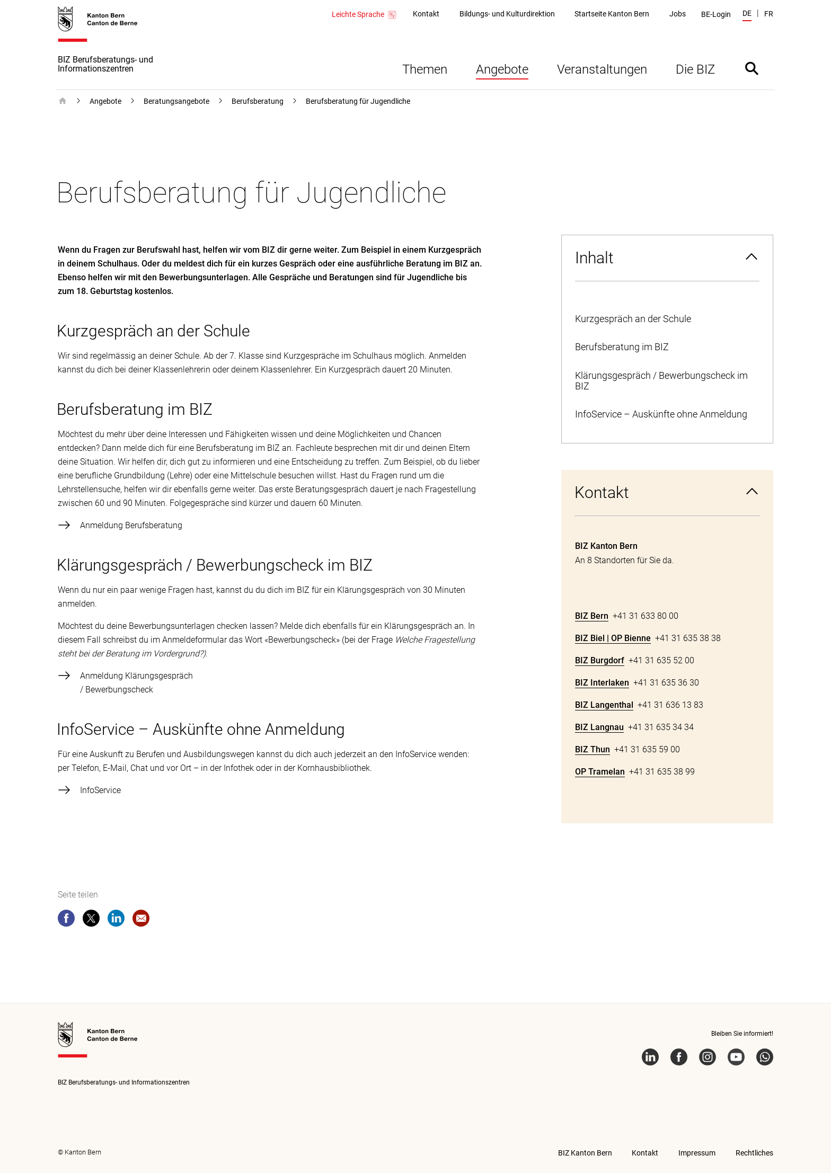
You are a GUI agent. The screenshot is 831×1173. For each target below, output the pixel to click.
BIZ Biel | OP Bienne (613, 638)
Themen (424, 69)
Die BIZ (695, 69)
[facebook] (66, 920)
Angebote (502, 69)
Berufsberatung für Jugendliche (358, 101)
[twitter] (91, 920)
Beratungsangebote (176, 101)
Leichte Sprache (364, 15)
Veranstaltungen (602, 69)
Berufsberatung (258, 101)
